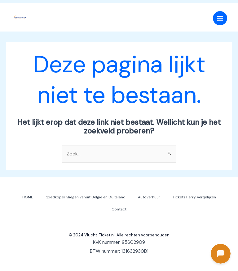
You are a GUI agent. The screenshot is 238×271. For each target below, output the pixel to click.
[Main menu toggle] (220, 18)
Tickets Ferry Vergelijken (194, 197)
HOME (27, 197)
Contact (119, 209)
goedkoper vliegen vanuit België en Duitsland (86, 197)
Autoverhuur (149, 197)
